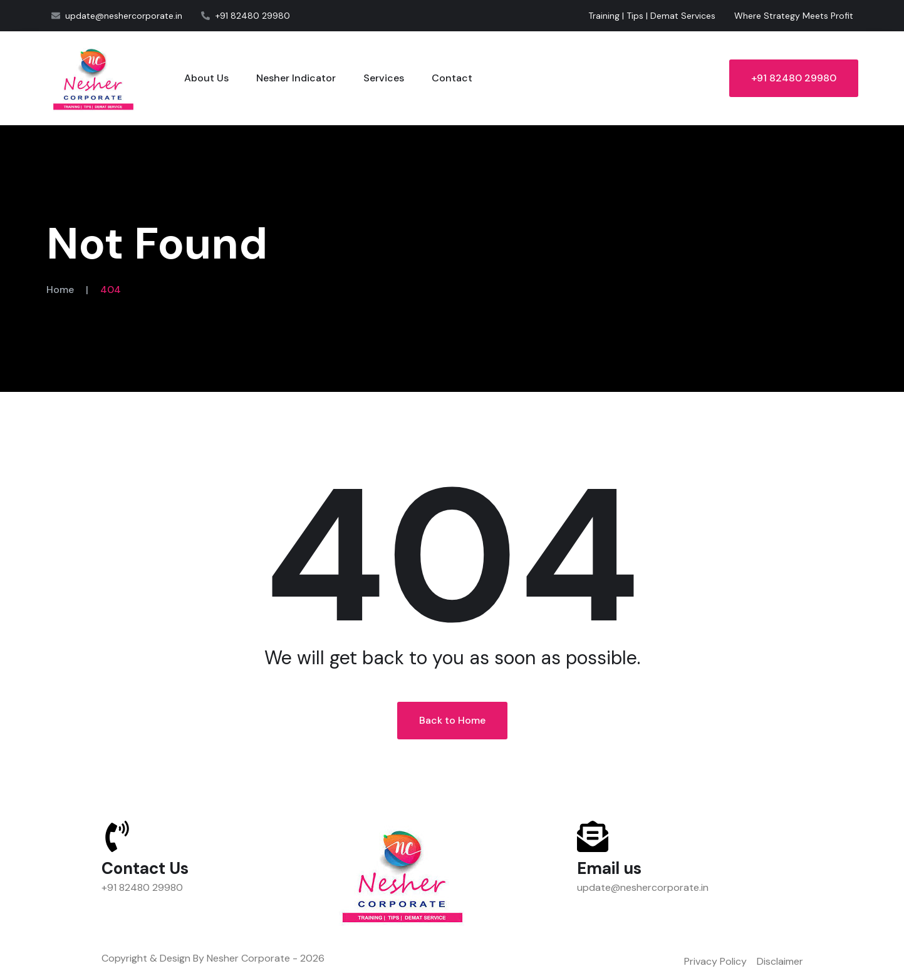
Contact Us (145, 868)
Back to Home (452, 720)
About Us (206, 78)
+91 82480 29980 (793, 78)
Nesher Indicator (296, 78)
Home (60, 289)
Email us (609, 868)
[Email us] (592, 836)
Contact (452, 78)
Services (383, 78)
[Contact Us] (117, 836)
